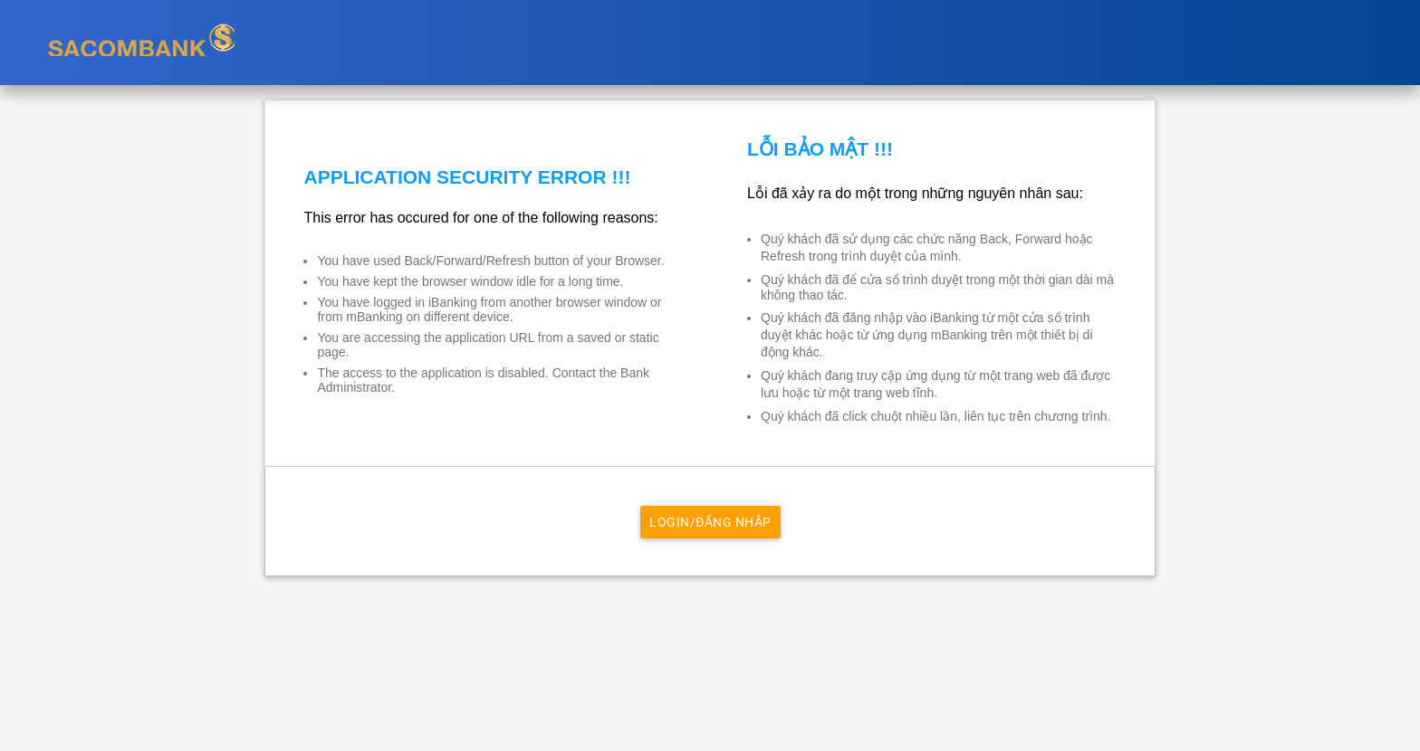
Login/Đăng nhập (710, 522)
